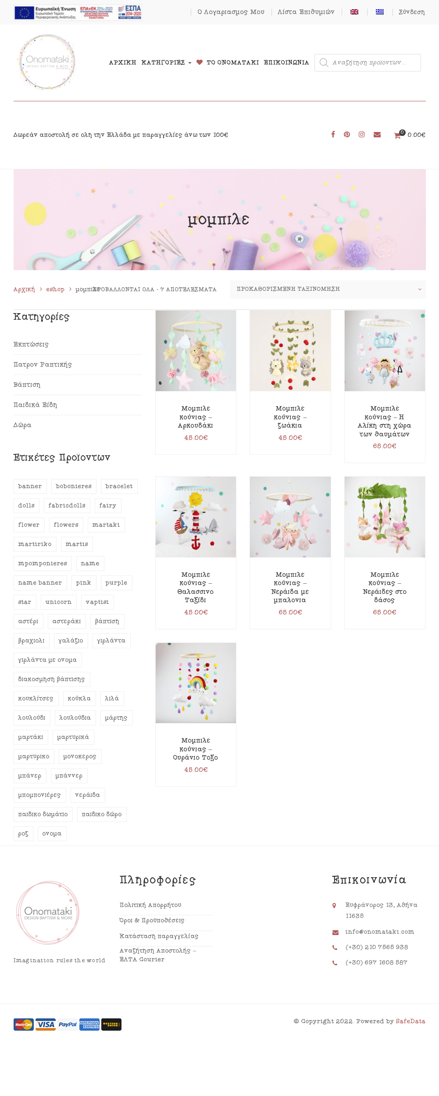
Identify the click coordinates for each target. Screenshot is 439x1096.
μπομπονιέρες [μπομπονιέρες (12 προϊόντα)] (39, 795)
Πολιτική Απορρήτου (151, 905)
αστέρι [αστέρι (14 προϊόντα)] (28, 621)
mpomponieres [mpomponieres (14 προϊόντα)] (42, 563)
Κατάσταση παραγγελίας (159, 936)
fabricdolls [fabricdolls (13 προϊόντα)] (67, 505)
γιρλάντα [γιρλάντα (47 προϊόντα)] (111, 640)
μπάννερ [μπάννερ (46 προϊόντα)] (69, 775)
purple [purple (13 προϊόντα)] (117, 582)
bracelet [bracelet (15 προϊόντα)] (119, 486)
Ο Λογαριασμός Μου (231, 12)
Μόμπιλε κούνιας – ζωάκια (290, 417)
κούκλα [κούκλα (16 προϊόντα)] (79, 698)
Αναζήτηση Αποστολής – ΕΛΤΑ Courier (158, 955)
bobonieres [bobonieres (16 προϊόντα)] (74, 486)
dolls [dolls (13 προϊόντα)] (26, 505)
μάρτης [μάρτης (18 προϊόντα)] (116, 717)
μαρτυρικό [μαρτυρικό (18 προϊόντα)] (34, 756)
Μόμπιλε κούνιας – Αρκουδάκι (196, 417)
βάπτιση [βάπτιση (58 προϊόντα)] (107, 621)
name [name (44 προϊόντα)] (90, 563)
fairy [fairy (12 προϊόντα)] (108, 505)
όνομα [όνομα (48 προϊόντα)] (52, 833)
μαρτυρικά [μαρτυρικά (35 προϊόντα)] (73, 737)
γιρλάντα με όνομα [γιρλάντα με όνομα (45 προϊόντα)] (47, 660)
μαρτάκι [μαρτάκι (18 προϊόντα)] (30, 737)
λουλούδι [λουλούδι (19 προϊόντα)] (32, 717)
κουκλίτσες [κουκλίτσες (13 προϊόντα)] (36, 698)
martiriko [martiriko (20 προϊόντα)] (35, 544)
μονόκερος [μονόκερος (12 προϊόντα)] (80, 756)
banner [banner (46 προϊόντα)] (30, 486)
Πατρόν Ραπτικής (43, 364)
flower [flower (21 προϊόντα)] (29, 524)
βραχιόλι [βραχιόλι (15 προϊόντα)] (31, 640)
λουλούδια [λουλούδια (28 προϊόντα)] (75, 717)
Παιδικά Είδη (36, 405)
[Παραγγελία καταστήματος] (328, 289)
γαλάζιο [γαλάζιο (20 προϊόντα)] (71, 640)
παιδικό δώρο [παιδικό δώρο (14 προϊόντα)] (102, 814)
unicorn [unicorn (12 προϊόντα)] (59, 602)
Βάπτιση (27, 385)
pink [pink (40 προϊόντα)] (84, 582)
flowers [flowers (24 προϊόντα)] (66, 524)
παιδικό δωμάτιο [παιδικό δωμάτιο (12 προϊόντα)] (43, 814)
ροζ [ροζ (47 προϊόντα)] (23, 833)
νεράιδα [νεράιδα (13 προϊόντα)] (87, 795)
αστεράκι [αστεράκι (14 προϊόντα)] (67, 621)
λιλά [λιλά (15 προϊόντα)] (112, 698)
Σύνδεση (412, 12)
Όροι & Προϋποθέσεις (152, 920)
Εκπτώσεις (31, 344)
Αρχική (25, 289)
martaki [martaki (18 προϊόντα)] (106, 524)
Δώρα (23, 425)
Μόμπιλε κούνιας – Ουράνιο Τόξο (195, 749)
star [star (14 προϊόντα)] (25, 602)
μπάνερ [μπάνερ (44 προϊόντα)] (30, 775)
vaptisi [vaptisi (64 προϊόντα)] (97, 602)
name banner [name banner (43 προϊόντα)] (40, 582)
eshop (55, 289)
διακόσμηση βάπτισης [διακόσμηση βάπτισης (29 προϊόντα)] (52, 679)
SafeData (411, 1021)
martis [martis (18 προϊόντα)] (77, 544)
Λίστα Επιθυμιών (306, 12)
